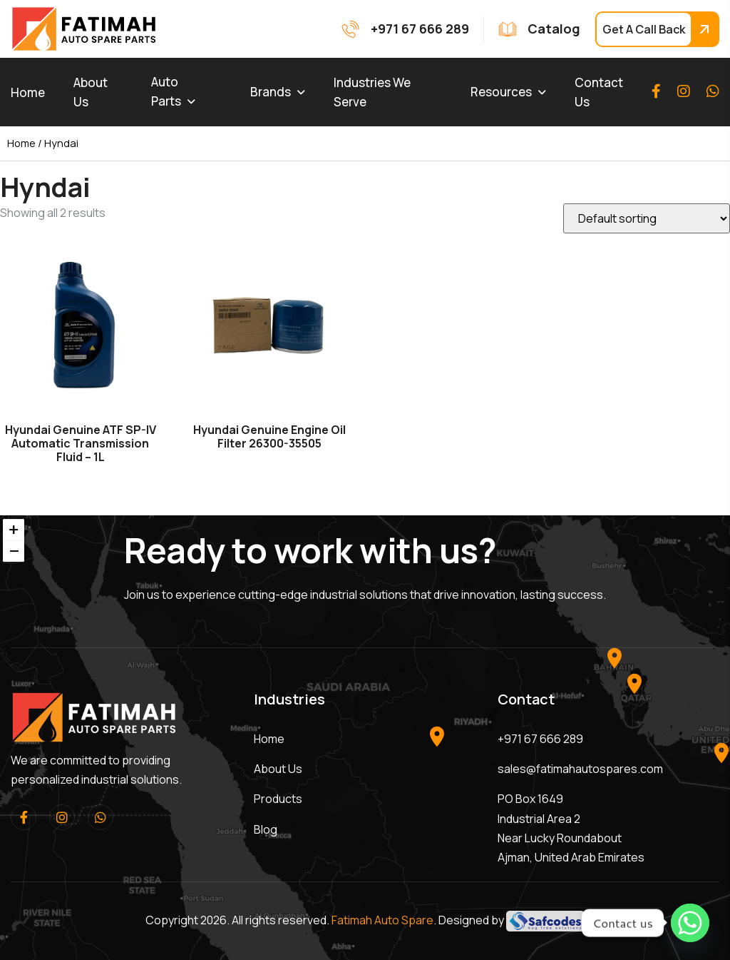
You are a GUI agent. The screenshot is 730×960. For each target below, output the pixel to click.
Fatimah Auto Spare (382, 920)
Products (278, 799)
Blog (265, 829)
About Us (90, 92)
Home (28, 92)
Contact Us (599, 92)
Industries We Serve (372, 92)
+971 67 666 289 (540, 739)
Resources (501, 92)
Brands (270, 92)
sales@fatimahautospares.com (580, 769)
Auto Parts (166, 91)
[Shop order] (646, 218)
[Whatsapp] (690, 923)
